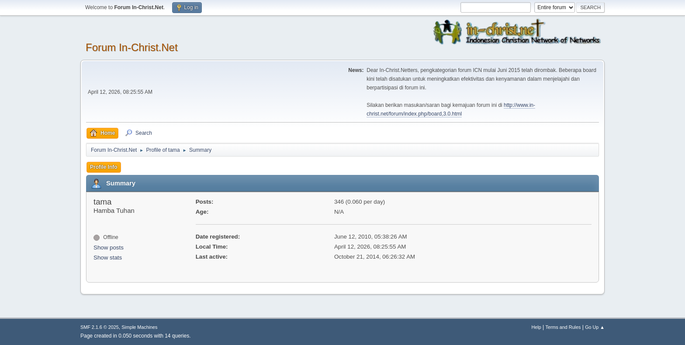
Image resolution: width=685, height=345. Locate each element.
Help (536, 327)
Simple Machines (139, 327)
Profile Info (104, 167)
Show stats (107, 257)
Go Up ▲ (595, 327)
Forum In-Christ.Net (132, 47)
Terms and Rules (563, 327)
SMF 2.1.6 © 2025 (99, 327)
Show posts (108, 247)
